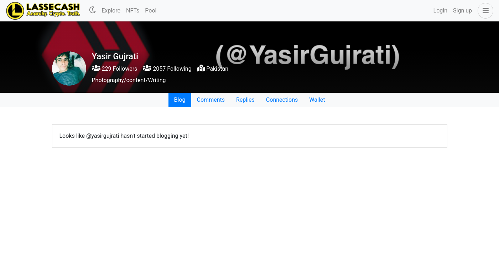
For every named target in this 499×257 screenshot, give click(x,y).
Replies (245, 99)
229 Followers (114, 68)
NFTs (132, 10)
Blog (180, 99)
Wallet (317, 99)
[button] (484, 11)
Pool (150, 10)
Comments (211, 99)
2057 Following (167, 68)
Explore (111, 10)
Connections (282, 99)
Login (440, 10)
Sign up (462, 10)
